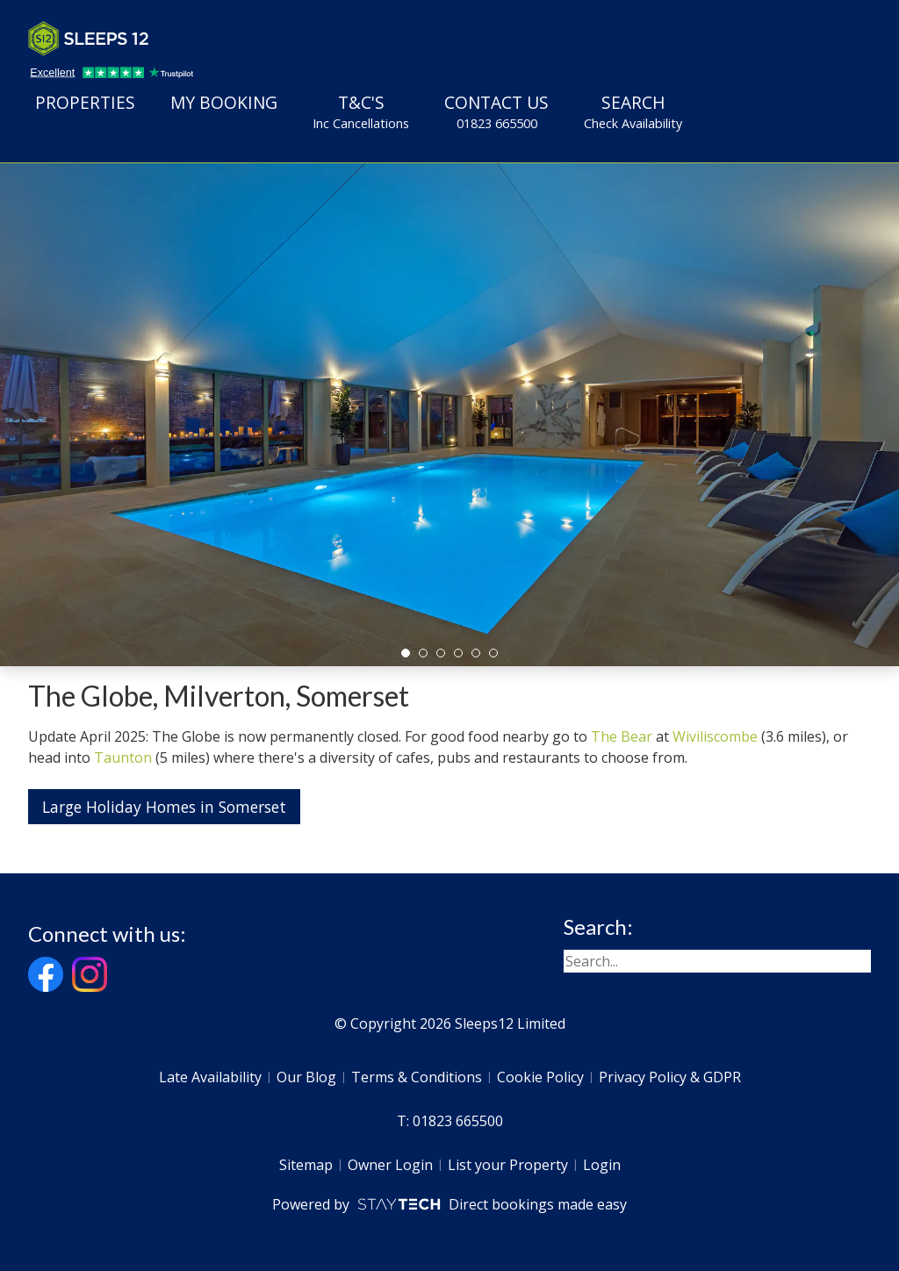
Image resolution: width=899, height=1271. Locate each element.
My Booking (223, 102)
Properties (85, 102)
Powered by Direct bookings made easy (449, 1204)
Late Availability (210, 1077)
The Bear (621, 736)
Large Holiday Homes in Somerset (164, 806)
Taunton (123, 757)
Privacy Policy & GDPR (670, 1077)
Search (633, 111)
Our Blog (306, 1077)
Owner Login (390, 1164)
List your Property (508, 1164)
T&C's (361, 111)
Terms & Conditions (416, 1077)
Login (602, 1164)
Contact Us (496, 111)
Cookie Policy (540, 1077)
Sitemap (306, 1164)
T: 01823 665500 (450, 1121)
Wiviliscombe (715, 736)
